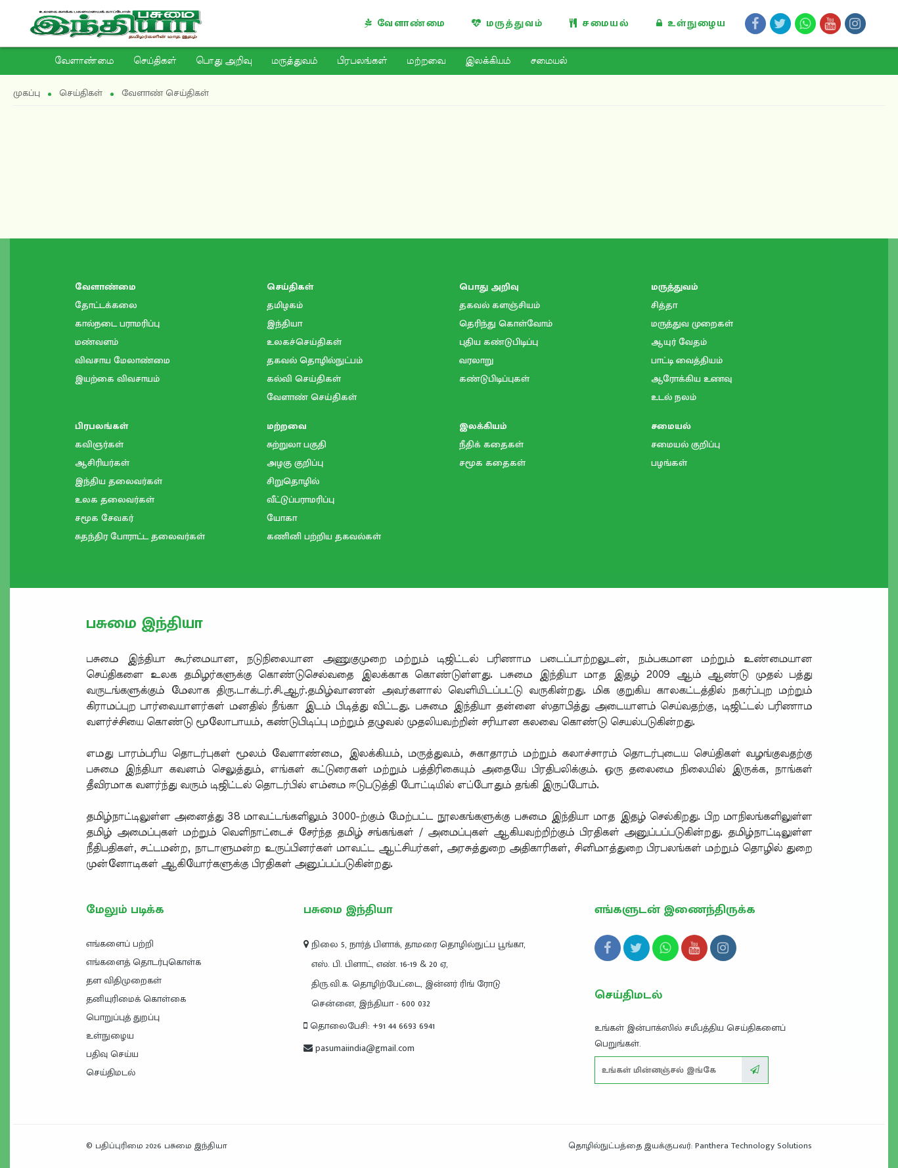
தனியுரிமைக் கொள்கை (136, 998)
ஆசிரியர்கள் (102, 462)
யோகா (282, 518)
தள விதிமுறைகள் (124, 980)
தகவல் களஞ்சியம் (499, 305)
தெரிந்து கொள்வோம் (505, 323)
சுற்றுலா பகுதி (296, 444)
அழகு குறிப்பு (295, 462)
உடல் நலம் (673, 397)
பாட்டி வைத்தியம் (687, 360)
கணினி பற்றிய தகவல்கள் (324, 536)
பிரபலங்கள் (362, 61)
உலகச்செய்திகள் (304, 341)
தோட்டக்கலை (106, 305)
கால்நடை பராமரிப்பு (117, 323)
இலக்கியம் (487, 61)
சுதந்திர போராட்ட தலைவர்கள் (140, 536)
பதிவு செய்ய (112, 1054)
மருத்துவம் (507, 23)
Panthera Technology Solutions (753, 1145)
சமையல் (600, 23)
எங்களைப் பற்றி (120, 943)
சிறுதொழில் (293, 481)
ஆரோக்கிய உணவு (691, 378)
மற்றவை (426, 61)
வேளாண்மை (405, 23)
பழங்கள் (669, 462)
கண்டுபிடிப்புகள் (494, 378)
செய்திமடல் (110, 1072)
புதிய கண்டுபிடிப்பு (498, 341)
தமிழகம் (285, 305)
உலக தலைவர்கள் (114, 499)
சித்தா (664, 305)
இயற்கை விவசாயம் (117, 378)
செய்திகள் (154, 61)
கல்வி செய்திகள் (304, 378)
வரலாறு (476, 360)
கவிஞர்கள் (99, 444)
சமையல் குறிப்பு (685, 444)
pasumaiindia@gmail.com (359, 1048)
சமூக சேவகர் (104, 518)
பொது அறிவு (224, 61)
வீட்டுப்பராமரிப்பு (300, 499)
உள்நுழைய (691, 23)
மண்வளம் (96, 341)
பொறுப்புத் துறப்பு (123, 1017)
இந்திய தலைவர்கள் (118, 481)
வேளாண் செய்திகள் (312, 397)
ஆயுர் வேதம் (679, 341)
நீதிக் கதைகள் (491, 444)
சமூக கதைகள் (492, 462)
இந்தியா (284, 323)
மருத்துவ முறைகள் (692, 323)
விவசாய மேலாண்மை (122, 360)
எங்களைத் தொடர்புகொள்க (143, 962)
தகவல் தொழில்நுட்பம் (315, 360)
